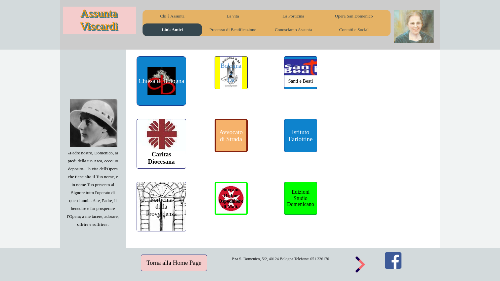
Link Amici (172, 29)
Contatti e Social (354, 29)
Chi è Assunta (172, 16)
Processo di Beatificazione (232, 29)
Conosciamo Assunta (293, 29)
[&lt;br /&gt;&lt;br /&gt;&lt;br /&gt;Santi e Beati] (300, 72)
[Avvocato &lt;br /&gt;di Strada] (231, 135)
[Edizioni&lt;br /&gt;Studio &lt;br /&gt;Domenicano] (300, 198)
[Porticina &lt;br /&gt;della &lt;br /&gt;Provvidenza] (161, 206)
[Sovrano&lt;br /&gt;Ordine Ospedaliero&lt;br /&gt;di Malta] (231, 198)
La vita (233, 16)
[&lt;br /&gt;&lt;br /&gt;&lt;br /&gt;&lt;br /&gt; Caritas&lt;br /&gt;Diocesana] (161, 144)
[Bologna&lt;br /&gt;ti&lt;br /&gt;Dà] (231, 72)
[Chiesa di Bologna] (161, 81)
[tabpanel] (92, 188)
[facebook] (393, 260)
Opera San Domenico (354, 16)
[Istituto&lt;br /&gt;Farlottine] (300, 135)
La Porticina (293, 16)
